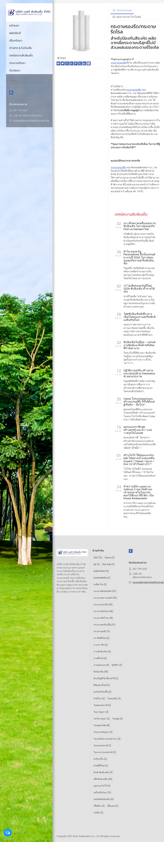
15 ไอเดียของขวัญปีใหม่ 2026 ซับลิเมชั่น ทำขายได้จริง (139, 288)
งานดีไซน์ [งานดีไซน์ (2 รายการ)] (100, 658)
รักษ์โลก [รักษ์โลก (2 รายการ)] (99, 698)
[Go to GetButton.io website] (8, 839)
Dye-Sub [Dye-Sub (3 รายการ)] (108, 564)
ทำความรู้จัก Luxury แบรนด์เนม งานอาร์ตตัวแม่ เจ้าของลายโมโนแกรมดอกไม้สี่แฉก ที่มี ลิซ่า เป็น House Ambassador (138, 492)
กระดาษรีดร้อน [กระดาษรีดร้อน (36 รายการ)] (103, 611)
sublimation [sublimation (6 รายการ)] (101, 571)
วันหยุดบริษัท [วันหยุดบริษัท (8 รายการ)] (102, 725)
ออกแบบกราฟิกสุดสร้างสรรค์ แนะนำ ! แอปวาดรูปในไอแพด (137, 429)
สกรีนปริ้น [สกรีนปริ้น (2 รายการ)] (100, 758)
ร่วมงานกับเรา (17, 63)
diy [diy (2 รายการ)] (97, 564)
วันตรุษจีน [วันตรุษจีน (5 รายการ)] (114, 698)
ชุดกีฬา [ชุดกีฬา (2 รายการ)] (117, 665)
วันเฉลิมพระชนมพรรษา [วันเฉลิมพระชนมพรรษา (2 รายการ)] (107, 738)
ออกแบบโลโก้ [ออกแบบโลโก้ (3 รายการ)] (102, 785)
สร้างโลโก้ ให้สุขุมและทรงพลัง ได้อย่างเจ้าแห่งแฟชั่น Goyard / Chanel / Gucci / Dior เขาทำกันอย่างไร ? (139, 460)
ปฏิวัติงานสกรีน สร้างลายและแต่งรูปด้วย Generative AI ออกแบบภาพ (139, 373)
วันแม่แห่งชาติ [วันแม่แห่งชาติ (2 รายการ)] (102, 745)
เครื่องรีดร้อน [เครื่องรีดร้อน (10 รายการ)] (102, 792)
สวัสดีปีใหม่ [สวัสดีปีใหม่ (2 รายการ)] (101, 765)
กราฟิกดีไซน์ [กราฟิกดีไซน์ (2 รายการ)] (101, 638)
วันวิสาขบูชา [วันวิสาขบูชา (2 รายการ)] (102, 718)
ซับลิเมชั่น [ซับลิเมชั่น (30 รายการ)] (101, 671)
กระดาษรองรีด (118, 62)
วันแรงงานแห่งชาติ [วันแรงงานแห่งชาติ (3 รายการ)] (105, 752)
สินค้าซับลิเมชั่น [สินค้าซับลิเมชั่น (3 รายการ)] (103, 772)
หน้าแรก (14, 25)
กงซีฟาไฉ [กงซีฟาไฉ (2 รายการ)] (100, 584)
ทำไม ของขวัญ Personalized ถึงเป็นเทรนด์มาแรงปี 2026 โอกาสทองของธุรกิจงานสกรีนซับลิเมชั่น (139, 257)
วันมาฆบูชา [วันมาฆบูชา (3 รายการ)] (101, 711)
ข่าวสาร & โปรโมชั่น (20, 48)
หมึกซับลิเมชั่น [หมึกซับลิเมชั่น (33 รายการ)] (103, 779)
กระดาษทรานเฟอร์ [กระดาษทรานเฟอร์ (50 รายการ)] (105, 598)
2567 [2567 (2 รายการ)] (98, 557)
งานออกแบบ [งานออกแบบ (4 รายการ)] (101, 665)
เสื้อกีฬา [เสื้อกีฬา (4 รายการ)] (99, 805)
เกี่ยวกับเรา (15, 40)
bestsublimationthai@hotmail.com (31, 120)
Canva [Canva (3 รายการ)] (109, 557)
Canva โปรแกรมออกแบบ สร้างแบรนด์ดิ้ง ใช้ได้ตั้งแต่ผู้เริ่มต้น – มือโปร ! (139, 401)
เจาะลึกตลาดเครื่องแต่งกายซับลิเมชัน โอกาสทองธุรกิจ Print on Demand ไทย (139, 226)
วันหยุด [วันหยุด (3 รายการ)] (117, 718)
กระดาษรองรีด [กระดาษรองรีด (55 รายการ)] (103, 604)
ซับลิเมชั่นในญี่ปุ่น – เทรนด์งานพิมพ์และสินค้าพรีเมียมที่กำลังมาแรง (139, 345)
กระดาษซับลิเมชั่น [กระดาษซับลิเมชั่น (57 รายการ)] (105, 591)
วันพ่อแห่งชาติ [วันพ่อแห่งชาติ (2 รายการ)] (102, 705)
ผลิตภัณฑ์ (15, 33)
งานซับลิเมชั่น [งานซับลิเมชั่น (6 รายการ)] (102, 651)
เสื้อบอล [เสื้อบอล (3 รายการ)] (112, 805)
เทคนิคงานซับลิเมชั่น (21, 55)
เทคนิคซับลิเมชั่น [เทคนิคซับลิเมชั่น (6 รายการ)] (104, 799)
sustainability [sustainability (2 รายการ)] (102, 577)
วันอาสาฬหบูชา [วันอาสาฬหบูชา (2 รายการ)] (103, 732)
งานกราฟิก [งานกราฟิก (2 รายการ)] (101, 645)
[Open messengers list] (8, 833)
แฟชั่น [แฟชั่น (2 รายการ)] (98, 812)
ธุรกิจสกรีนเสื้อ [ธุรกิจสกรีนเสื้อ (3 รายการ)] (102, 692)
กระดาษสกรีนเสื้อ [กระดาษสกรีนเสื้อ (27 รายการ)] (104, 624)
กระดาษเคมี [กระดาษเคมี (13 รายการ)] (102, 631)
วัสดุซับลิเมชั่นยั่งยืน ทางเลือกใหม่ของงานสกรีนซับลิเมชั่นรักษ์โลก (139, 316)
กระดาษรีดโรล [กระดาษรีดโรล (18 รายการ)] (103, 618)
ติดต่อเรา (14, 70)
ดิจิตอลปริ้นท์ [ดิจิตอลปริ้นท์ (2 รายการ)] (102, 685)
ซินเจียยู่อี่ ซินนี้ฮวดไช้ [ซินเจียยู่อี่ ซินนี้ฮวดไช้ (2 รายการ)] (106, 678)
